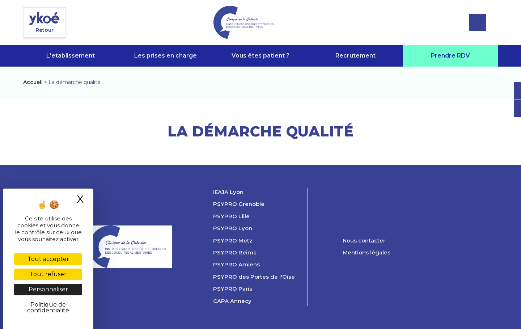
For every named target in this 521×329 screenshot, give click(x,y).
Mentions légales (366, 252)
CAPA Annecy (232, 301)
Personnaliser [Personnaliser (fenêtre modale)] (48, 289)
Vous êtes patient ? (260, 55)
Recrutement (355, 55)
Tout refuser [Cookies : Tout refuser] (48, 274)
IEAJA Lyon (228, 192)
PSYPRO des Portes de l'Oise (254, 277)
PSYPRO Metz (233, 240)
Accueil (33, 82)
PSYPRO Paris (232, 289)
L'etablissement (70, 55)
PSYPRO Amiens (236, 264)
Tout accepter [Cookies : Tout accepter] (48, 259)
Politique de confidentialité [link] (48, 307)
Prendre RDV (450, 55)
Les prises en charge (165, 55)
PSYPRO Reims (234, 252)
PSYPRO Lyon (232, 228)
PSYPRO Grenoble (238, 204)
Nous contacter (364, 240)
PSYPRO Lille (231, 216)
